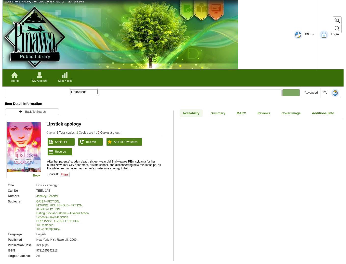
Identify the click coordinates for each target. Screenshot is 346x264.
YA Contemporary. (48, 229)
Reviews (263, 113)
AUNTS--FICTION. (48, 209)
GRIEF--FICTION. (48, 201)
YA (325, 92)
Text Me (87, 142)
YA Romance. (45, 225)
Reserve (57, 151)
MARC (241, 113)
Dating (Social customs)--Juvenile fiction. (63, 213)
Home (15, 81)
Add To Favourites (122, 142)
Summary (218, 113)
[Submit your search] (291, 92)
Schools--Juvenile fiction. (52, 217)
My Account (39, 81)
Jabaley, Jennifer (47, 196)
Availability (191, 113)
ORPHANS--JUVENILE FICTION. (58, 221)
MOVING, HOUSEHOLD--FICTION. (59, 205)
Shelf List (57, 142)
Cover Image (291, 113)
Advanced (311, 92)
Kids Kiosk (65, 81)
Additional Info (323, 113)
